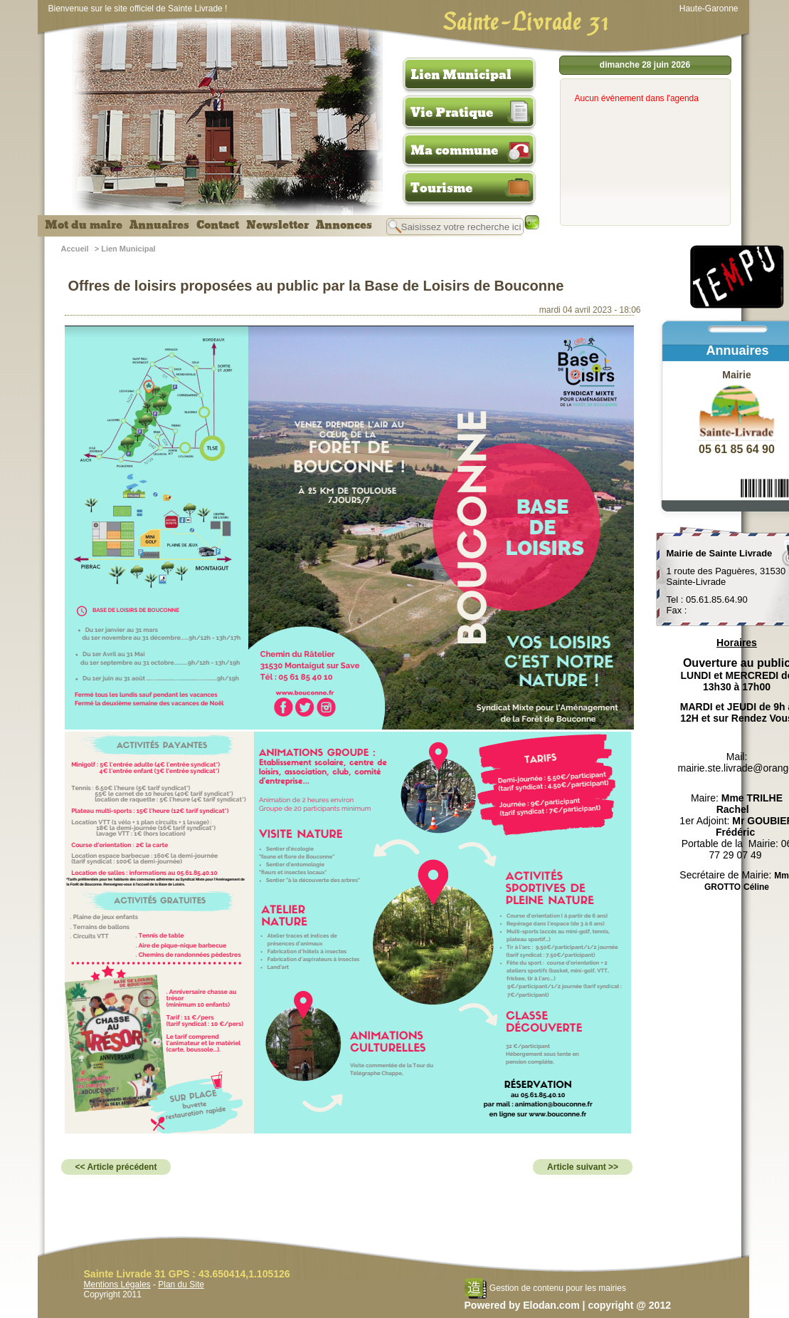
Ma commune (454, 150)
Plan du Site (181, 1285)
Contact (217, 225)
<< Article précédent (116, 1167)
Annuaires (159, 225)
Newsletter (277, 225)
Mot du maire (83, 225)
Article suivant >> (582, 1167)
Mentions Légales (117, 1285)
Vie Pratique (452, 113)
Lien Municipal (461, 75)
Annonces (344, 225)
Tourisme (441, 188)
